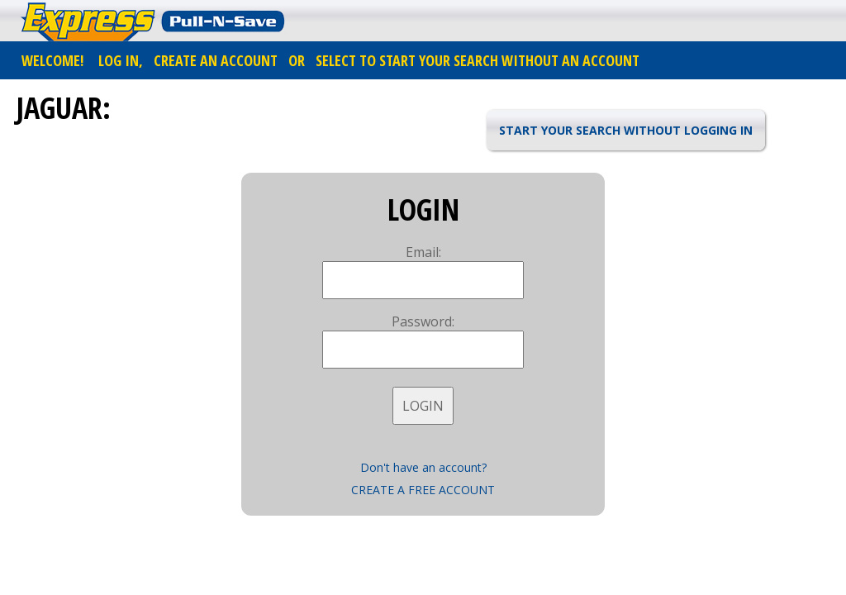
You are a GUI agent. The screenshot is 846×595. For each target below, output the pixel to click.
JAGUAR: (64, 108)
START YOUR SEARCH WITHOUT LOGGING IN (626, 130)
